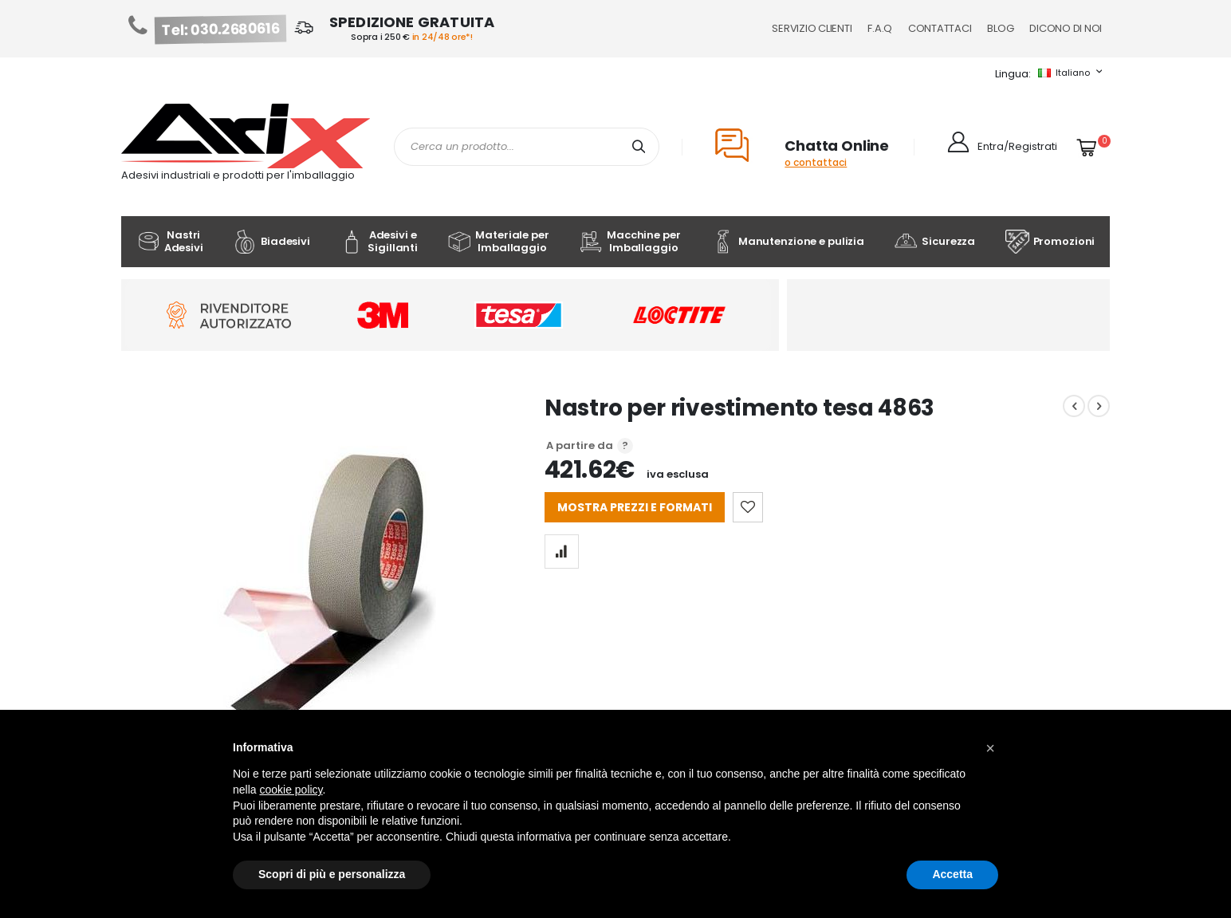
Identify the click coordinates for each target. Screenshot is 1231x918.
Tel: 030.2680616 (221, 29)
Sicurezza (934, 242)
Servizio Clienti (811, 28)
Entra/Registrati (1017, 146)
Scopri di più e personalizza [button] (331, 874)
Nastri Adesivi (169, 241)
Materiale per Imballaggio (498, 241)
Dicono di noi (1065, 28)
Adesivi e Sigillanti (379, 241)
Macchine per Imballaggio (629, 241)
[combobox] (526, 147)
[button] (990, 748)
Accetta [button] (952, 874)
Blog (1000, 28)
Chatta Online (837, 146)
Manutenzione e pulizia (787, 242)
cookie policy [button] (290, 789)
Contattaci (939, 28)
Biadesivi (271, 242)
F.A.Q (879, 28)
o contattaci (816, 162)
